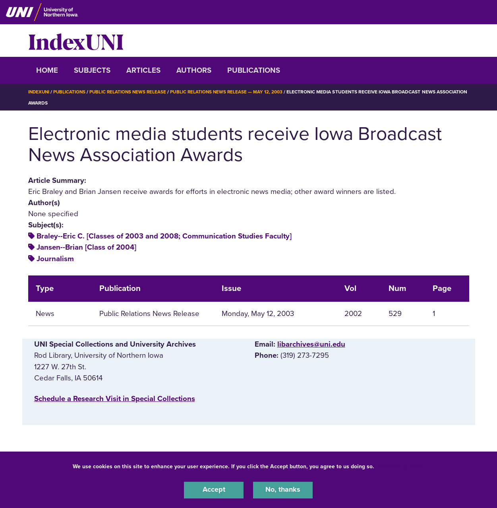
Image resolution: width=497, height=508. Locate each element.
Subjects (92, 70)
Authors (193, 70)
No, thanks (283, 489)
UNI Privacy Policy (400, 465)
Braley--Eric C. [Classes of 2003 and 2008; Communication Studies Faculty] (164, 236)
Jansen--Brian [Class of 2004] (86, 247)
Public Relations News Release (131, 92)
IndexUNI (76, 40)
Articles (143, 70)
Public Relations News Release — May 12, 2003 (232, 92)
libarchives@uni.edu (311, 344)
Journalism (55, 258)
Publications (253, 70)
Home (47, 70)
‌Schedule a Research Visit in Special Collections (114, 398)
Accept (213, 489)
